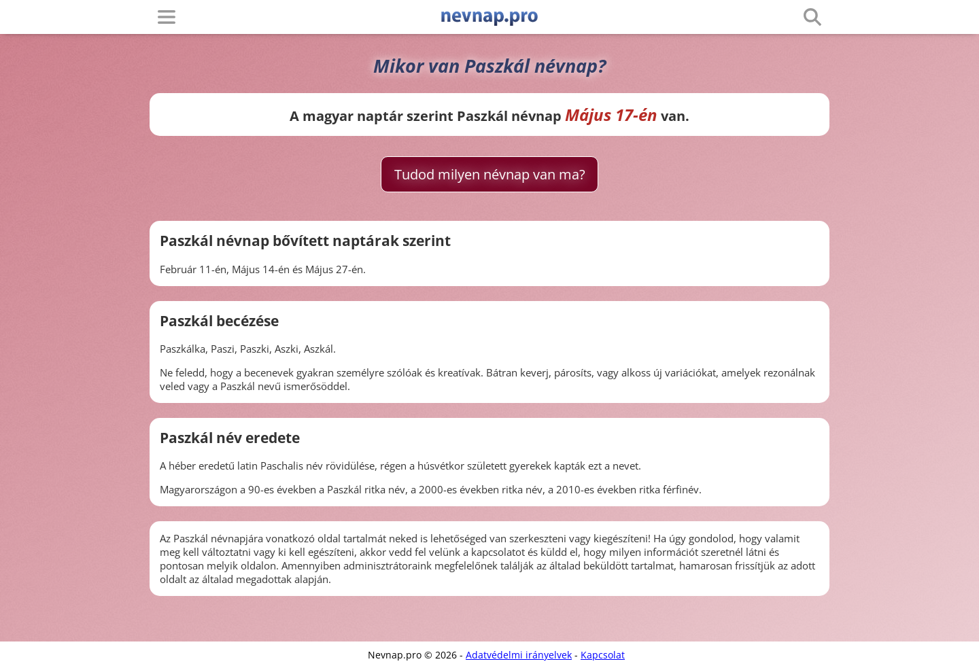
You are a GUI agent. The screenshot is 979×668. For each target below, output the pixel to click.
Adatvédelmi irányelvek (519, 654)
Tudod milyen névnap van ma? (489, 174)
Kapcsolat (603, 654)
